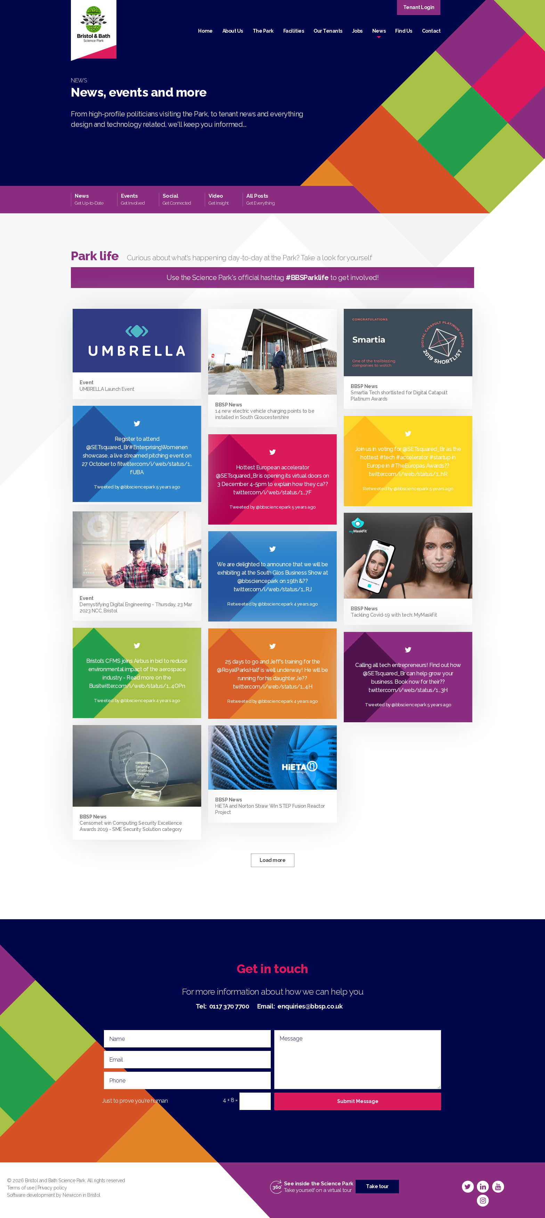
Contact (431, 31)
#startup (439, 457)
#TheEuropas (408, 465)
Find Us (403, 31)
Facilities (293, 31)
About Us (232, 31)
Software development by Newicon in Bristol (53, 1195)
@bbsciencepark (257, 581)
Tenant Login (418, 7)
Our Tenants (328, 31)
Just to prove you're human (135, 1100)
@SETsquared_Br (423, 449)
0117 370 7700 (229, 1006)
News (378, 31)
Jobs (357, 31)
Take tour (377, 1186)
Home (205, 31)
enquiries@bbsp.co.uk (309, 1006)
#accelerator (412, 457)
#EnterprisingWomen (155, 447)
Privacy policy (52, 1188)
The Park (263, 31)
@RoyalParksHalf (238, 670)
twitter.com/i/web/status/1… (270, 589)
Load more (273, 860)
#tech (387, 457)
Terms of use (20, 1188)
